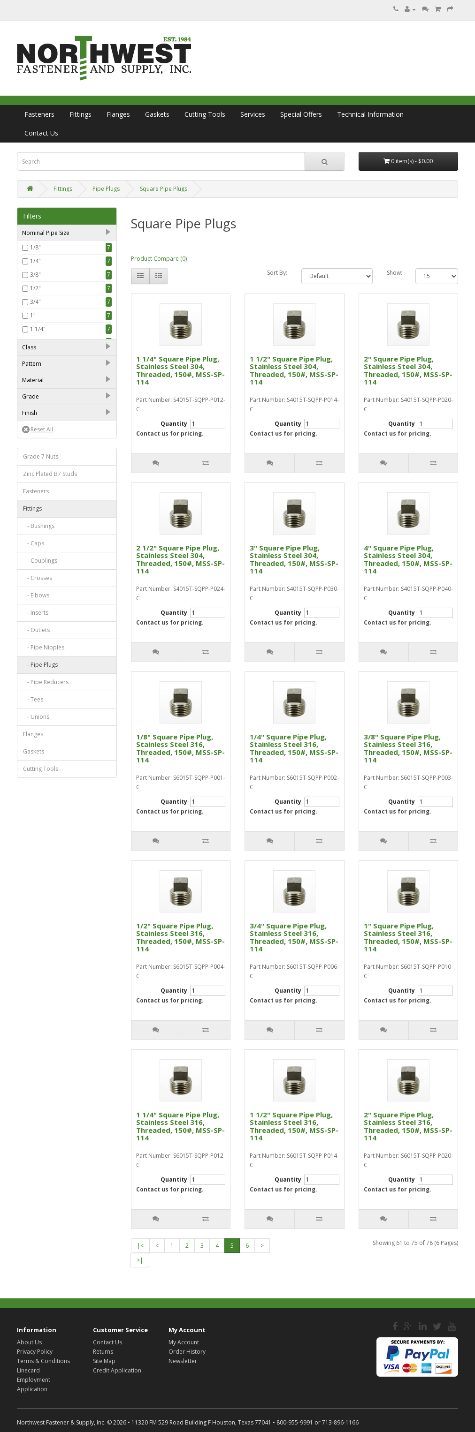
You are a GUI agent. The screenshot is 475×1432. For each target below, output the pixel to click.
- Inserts (35, 811)
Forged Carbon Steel (57, 512)
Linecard (28, 1370)
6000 (36, 440)
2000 (36, 412)
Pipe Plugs (106, 189)
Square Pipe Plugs (163, 189)
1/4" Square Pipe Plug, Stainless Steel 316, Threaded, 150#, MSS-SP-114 (294, 748)
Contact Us (41, 132)
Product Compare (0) (159, 259)
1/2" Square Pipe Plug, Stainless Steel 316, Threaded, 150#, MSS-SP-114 (180, 937)
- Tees (33, 898)
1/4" (35, 261)
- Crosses (37, 776)
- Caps (33, 742)
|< (140, 1246)
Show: (394, 273)
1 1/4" (38, 329)
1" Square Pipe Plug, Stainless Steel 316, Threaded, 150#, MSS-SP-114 (408, 937)
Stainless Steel (48, 539)
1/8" (35, 247)
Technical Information (370, 114)
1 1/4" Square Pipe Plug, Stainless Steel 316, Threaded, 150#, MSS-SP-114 (180, 1126)
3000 (36, 426)
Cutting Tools (204, 114)
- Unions (36, 915)
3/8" (35, 275)
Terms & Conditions (43, 1361)
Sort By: (277, 273)
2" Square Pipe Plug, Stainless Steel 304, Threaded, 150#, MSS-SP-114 (408, 370)
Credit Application (117, 1370)
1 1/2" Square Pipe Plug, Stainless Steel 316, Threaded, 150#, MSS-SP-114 (294, 1126)
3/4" (35, 302)
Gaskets (157, 114)
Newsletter (183, 1361)
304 (35, 569)
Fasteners (39, 114)
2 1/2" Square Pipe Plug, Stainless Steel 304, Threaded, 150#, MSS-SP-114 (180, 559)
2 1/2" (38, 370)
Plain (36, 612)
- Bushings (38, 724)
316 (35, 583)
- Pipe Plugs (40, 863)
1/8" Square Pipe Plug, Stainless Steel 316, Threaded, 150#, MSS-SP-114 (180, 748)
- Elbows (36, 794)
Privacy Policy (35, 1352)
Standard (42, 483)
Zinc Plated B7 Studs (50, 672)
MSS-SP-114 (45, 469)
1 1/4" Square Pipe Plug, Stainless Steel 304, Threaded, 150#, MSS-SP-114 (180, 370)
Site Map (104, 1361)
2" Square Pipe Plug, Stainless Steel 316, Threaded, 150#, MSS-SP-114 (408, 1126)
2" (33, 356)
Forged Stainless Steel (59, 526)
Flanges (118, 114)
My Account (184, 1342)
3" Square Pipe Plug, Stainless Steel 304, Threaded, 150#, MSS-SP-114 (294, 559)
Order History (187, 1352)
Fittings (80, 114)
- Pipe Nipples (43, 846)
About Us (29, 1342)
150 (35, 399)
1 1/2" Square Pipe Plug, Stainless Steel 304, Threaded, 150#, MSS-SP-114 (294, 370)
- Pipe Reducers (46, 880)
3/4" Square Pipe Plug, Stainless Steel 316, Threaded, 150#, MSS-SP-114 (294, 937)
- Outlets (36, 828)
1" (33, 315)
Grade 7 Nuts (40, 655)
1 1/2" (38, 343)
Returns (103, 1352)
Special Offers (301, 114)
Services (252, 114)
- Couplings (40, 759)
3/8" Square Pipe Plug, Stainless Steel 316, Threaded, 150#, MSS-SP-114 (408, 748)
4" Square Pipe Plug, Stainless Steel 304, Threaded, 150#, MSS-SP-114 (408, 559)
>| (140, 1260)
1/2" (35, 288)
